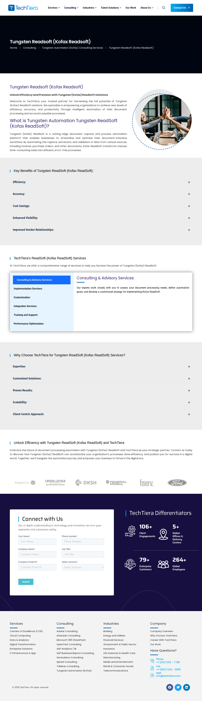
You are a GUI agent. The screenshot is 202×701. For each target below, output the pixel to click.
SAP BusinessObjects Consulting (75, 653)
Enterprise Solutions (21, 648)
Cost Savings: (101, 206)
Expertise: (101, 366)
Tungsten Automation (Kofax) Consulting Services (72, 48)
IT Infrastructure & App (23, 653)
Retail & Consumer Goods (118, 666)
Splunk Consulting (67, 661)
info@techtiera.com (168, 676)
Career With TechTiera (163, 640)
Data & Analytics (19, 640)
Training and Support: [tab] (26, 314)
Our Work (155, 644)
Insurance (109, 648)
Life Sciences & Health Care (119, 653)
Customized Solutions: (101, 378)
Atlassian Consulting (68, 635)
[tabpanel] (133, 285)
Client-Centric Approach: (101, 414)
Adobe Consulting (67, 631)
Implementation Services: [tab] (28, 288)
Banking (107, 631)
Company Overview (161, 631)
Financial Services (113, 640)
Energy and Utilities (114, 635)
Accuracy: (101, 194)
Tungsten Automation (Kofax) (74, 670)
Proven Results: (101, 390)
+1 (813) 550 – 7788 (168, 662)
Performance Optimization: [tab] (29, 323)
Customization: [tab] (22, 297)
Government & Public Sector (119, 644)
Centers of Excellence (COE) (26, 631)
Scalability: (101, 402)
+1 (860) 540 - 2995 (168, 669)
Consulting (29, 48)
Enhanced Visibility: (101, 218)
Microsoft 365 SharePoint (71, 640)
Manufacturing (111, 657)
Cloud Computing (20, 635)
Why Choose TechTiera (163, 635)
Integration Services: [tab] (25, 306)
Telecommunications (115, 670)
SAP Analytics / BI (66, 648)
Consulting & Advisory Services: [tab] (34, 279)
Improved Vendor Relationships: (101, 229)
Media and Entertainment (118, 661)
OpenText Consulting (69, 644)
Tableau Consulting (68, 666)
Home (13, 48)
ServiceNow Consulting (70, 657)
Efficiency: (101, 182)
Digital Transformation (23, 644)
